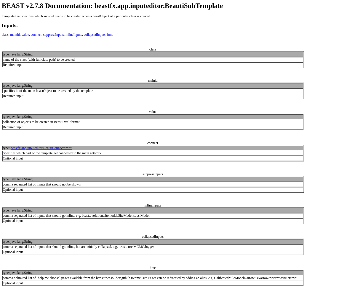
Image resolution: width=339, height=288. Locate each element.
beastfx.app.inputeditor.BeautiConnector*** (41, 148)
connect (36, 34)
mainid (15, 34)
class (5, 34)
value (25, 34)
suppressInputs (53, 34)
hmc (110, 34)
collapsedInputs (95, 34)
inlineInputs (74, 34)
